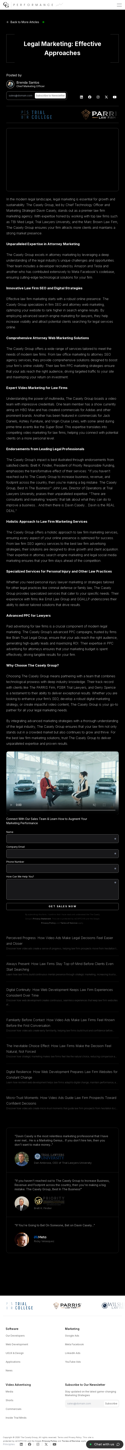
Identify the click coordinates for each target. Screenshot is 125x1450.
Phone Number (15, 861)
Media (9, 1391)
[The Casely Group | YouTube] (115, 97)
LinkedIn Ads (72, 1353)
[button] (119, 5)
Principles (9, 1444)
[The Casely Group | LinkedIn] (81, 97)
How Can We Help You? (20, 876)
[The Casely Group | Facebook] (90, 97)
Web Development (17, 1344)
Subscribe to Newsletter (50, 95)
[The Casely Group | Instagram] (98, 97)
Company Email (15, 846)
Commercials (13, 1408)
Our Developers (15, 1335)
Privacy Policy (48, 923)
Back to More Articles (22, 22)
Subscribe (111, 1403)
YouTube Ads (73, 1361)
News (9, 1370)
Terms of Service (68, 923)
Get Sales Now (63, 906)
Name (9, 831)
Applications (13, 1361)
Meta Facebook (74, 1344)
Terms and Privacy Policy (69, 1437)
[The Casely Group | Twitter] (106, 97)
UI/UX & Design (15, 1353)
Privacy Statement (42, 919)
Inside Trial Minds (16, 1417)
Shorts (9, 1400)
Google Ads (72, 1335)
